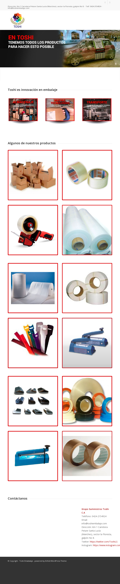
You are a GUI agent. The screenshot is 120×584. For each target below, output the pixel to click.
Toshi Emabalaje (26, 574)
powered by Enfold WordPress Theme (51, 574)
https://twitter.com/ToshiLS (104, 554)
